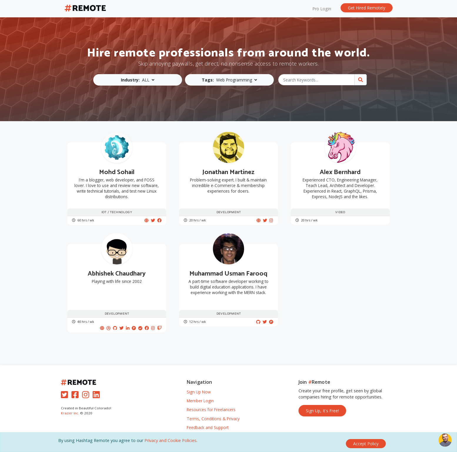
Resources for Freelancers (211, 403)
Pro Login (321, 8)
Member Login (200, 394)
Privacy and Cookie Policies (170, 443)
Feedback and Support (207, 421)
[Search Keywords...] (316, 79)
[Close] (366, 443)
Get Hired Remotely (366, 8)
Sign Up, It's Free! (322, 404)
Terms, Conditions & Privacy (213, 412)
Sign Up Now (199, 385)
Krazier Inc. (70, 407)
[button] (139, 80)
